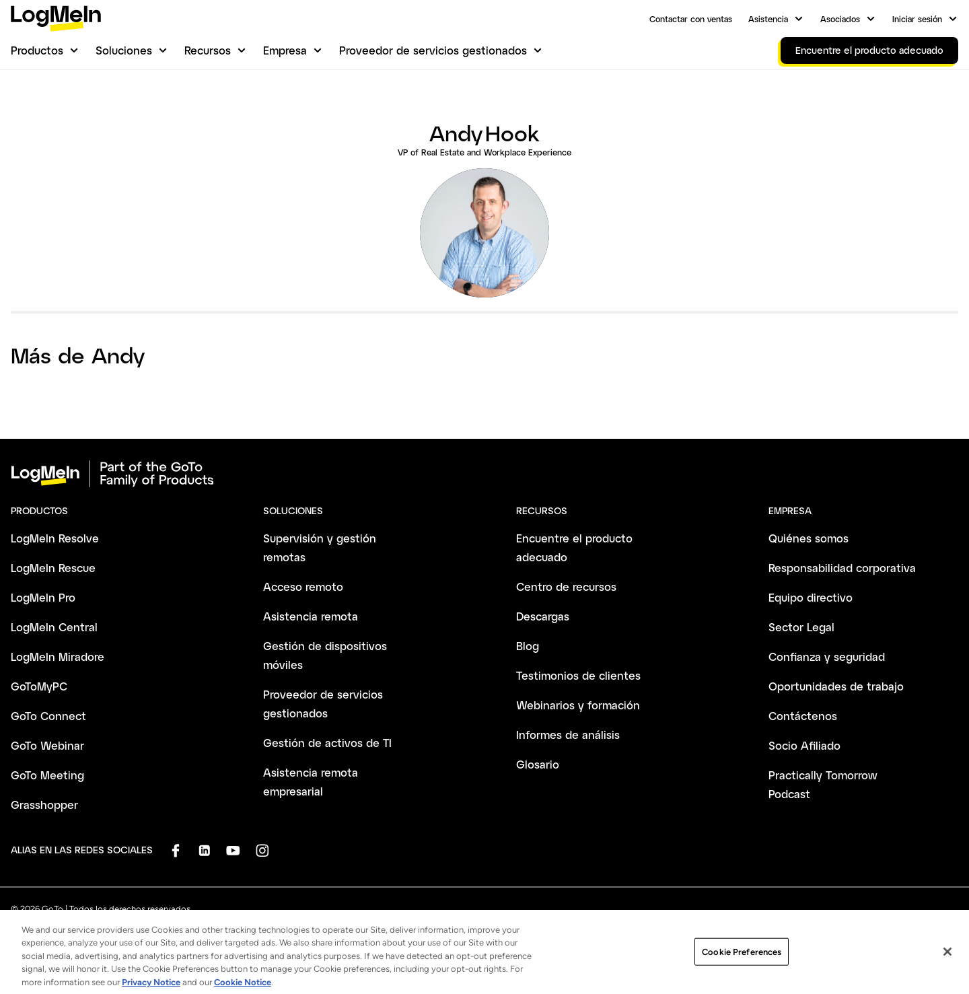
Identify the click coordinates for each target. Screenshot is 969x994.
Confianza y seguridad (826, 656)
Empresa (285, 50)
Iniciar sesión (917, 19)
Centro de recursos (566, 586)
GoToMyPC (39, 686)
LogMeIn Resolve (55, 538)
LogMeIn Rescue (53, 567)
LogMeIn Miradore (57, 656)
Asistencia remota (310, 616)
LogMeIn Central (54, 626)
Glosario (537, 764)
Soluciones (124, 50)
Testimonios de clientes (578, 675)
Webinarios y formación (578, 705)
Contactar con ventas (690, 19)
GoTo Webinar (47, 745)
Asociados (840, 19)
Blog (527, 645)
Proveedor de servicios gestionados (433, 50)
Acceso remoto (303, 586)
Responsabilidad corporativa (842, 567)
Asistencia (768, 19)
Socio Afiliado (804, 745)
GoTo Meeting (47, 775)
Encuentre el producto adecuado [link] (869, 50)
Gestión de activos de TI (327, 742)
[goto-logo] (484, 473)
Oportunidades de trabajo (836, 686)
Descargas (542, 616)
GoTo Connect (48, 715)
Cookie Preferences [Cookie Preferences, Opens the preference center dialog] (741, 960)
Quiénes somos (808, 538)
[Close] (947, 960)
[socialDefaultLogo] (175, 850)
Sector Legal (801, 626)
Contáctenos (802, 715)
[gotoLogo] (56, 18)
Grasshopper (44, 804)
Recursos (207, 50)
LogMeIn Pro (43, 597)
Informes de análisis (568, 734)
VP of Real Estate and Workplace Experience (484, 152)
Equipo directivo (810, 597)
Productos (37, 50)
